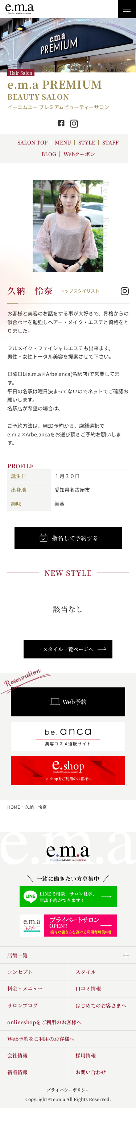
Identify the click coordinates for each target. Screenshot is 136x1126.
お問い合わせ (90, 1072)
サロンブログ (22, 1005)
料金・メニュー (25, 988)
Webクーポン (79, 154)
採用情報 (85, 1055)
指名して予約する (68, 538)
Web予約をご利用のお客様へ (40, 1038)
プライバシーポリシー (68, 1090)
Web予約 (68, 701)
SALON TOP (32, 142)
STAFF (110, 142)
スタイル (85, 971)
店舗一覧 (17, 955)
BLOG (48, 154)
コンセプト (20, 971)
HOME (13, 807)
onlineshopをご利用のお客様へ (44, 1022)
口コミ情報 (88, 988)
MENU (63, 142)
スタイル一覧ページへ (75, 649)
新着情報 (17, 1072)
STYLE (86, 142)
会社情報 (17, 1055)
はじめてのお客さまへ (100, 1005)
